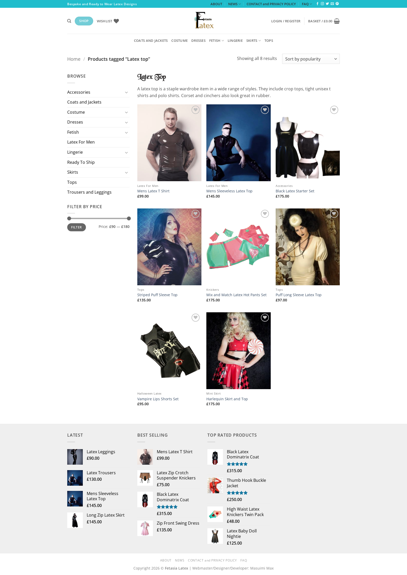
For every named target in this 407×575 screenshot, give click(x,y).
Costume (179, 40)
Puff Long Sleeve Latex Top (299, 295)
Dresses (198, 40)
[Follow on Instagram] (322, 4)
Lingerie (235, 40)
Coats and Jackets (151, 40)
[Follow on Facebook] (317, 4)
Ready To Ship (81, 162)
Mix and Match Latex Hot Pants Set (236, 295)
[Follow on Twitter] (327, 4)
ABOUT (216, 4)
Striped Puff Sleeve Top (157, 295)
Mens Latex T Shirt (153, 191)
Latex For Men (81, 142)
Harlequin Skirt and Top (227, 399)
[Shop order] (311, 59)
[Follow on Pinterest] (337, 4)
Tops (268, 40)
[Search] (69, 21)
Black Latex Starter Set (295, 191)
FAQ (307, 4)
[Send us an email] (332, 4)
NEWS (234, 4)
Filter (76, 227)
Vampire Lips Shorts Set (158, 399)
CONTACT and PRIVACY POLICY (271, 4)
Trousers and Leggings (89, 192)
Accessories (78, 92)
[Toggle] (126, 92)
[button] (285, 21)
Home (73, 59)
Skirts (253, 40)
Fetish (216, 40)
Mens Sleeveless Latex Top (229, 191)
